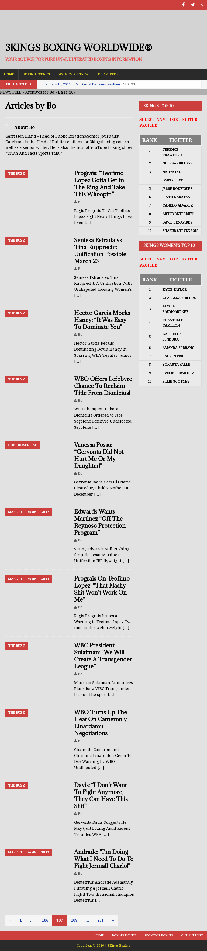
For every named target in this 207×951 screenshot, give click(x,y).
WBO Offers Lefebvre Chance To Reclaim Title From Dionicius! (103, 385)
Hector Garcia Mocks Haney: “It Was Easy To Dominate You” (102, 320)
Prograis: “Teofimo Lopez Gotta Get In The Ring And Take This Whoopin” (99, 183)
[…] (88, 222)
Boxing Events (36, 74)
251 (100, 920)
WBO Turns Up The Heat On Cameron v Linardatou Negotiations (100, 722)
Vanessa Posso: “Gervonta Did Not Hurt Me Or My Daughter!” (98, 455)
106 (45, 920)
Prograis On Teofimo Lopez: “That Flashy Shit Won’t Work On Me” (102, 589)
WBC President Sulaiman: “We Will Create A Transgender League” (103, 655)
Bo (80, 202)
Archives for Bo (39, 92)
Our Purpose (109, 74)
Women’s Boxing (73, 74)
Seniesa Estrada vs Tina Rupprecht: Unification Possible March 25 (100, 250)
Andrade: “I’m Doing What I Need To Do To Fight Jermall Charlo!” (103, 859)
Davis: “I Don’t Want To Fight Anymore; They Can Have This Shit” (101, 795)
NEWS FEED (11, 92)
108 (74, 920)
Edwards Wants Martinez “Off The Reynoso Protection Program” (100, 522)
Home (9, 74)
